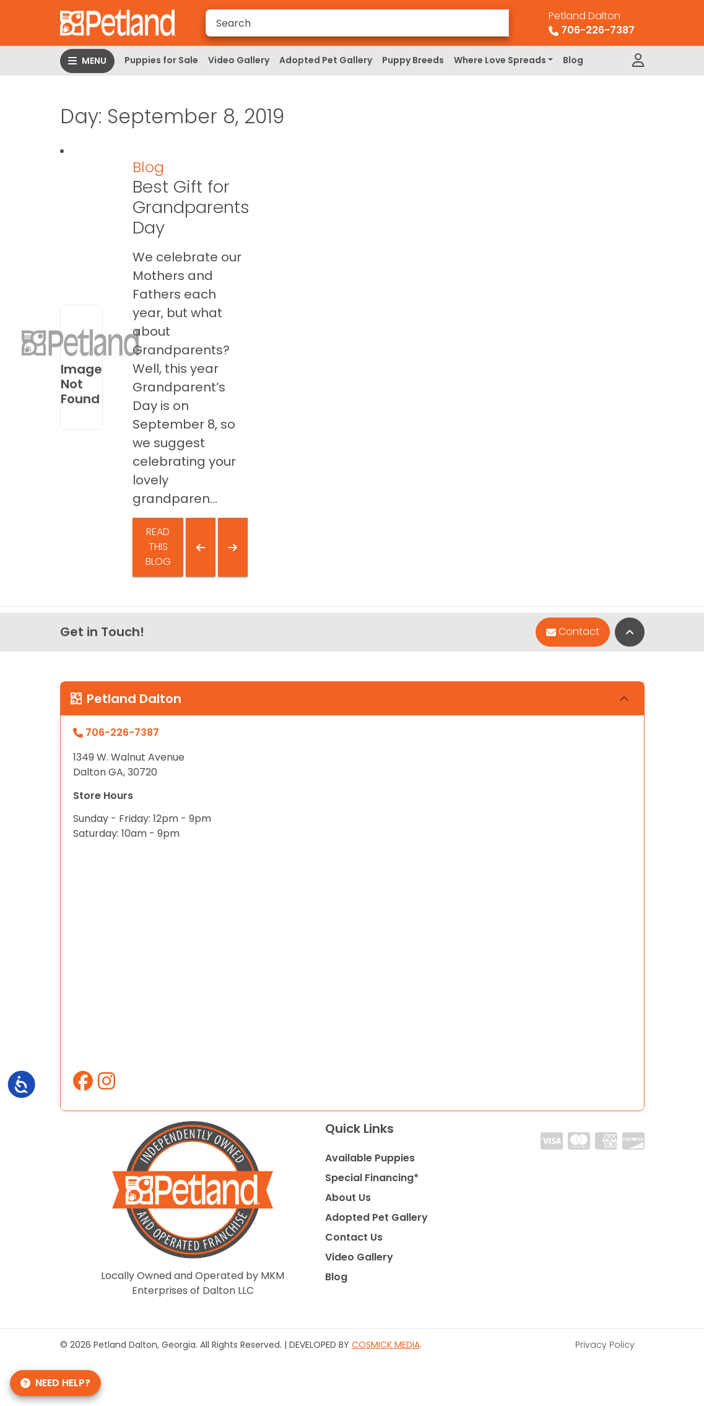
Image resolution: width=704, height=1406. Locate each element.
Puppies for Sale (161, 60)
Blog (573, 60)
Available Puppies (370, 1158)
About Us (348, 1197)
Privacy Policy (605, 1344)
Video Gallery (238, 60)
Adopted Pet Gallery (325, 60)
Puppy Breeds (413, 60)
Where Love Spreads (500, 60)
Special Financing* (372, 1178)
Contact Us (354, 1237)
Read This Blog (158, 547)
